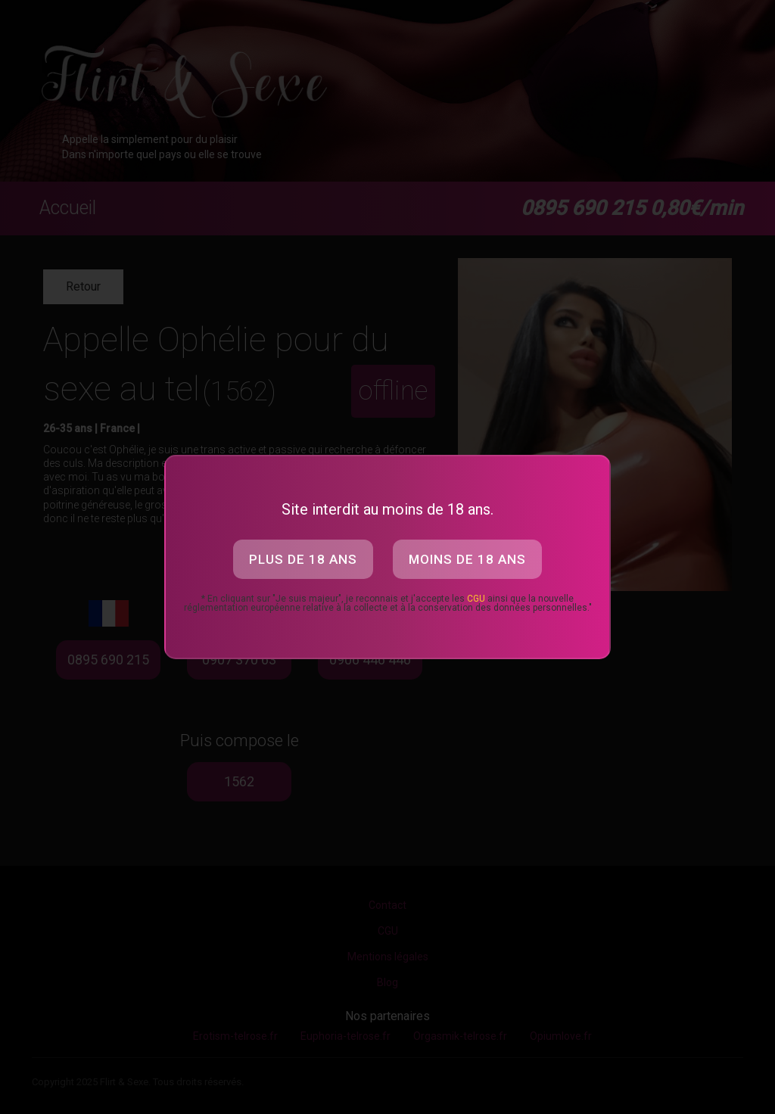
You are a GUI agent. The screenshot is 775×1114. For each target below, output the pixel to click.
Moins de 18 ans (467, 559)
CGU (476, 598)
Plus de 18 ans (303, 559)
